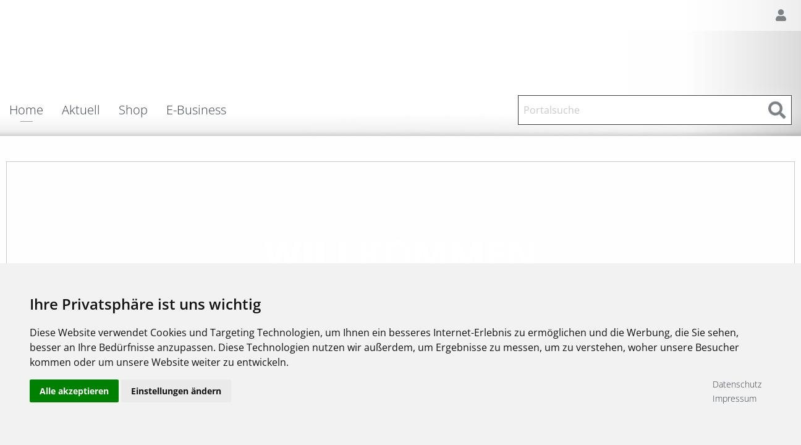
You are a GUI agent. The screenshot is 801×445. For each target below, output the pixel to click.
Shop (133, 110)
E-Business (196, 110)
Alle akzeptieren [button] (74, 391)
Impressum (734, 398)
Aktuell (81, 110)
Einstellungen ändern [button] (176, 391)
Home (26, 111)
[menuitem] (35, 110)
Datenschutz (737, 384)
